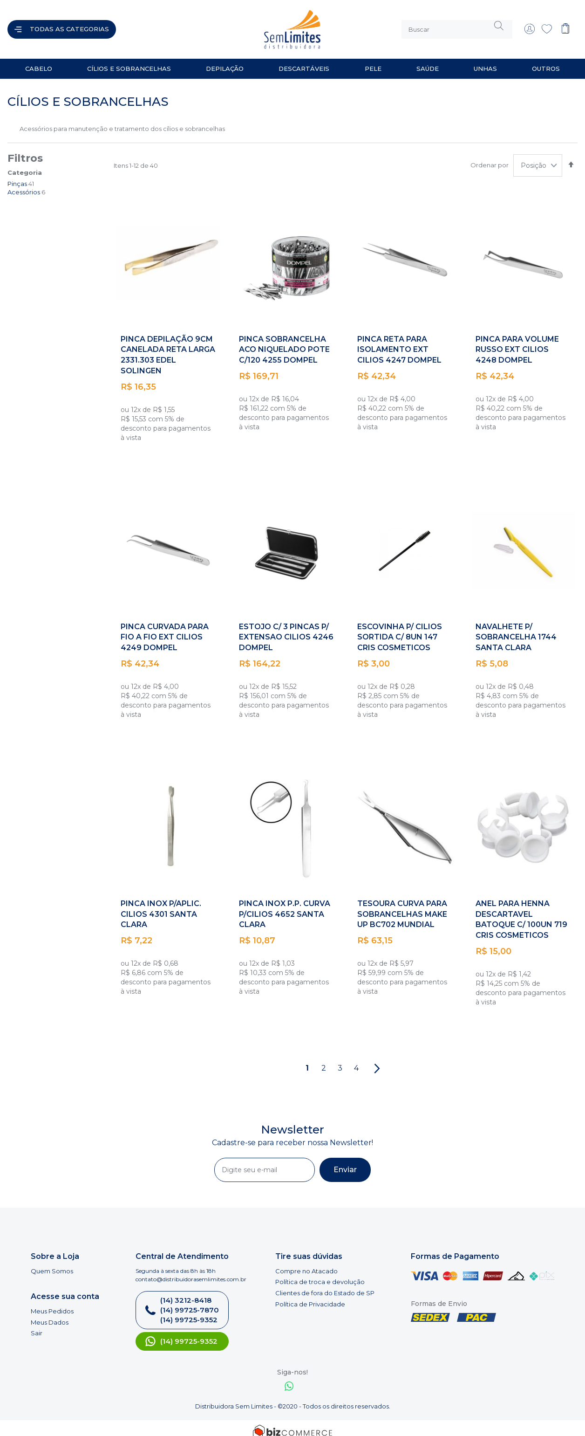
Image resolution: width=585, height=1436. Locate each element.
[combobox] (457, 25)
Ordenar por (489, 157)
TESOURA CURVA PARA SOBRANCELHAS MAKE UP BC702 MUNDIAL (402, 907)
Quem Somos (52, 1263)
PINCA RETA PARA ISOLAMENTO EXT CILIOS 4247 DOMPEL (399, 342)
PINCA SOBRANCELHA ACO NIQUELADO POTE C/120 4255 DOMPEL (284, 342)
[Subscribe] (345, 1162)
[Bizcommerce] (292, 1424)
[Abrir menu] (61, 25)
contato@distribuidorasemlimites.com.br (191, 1271)
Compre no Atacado (306, 1263)
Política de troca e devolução (320, 1274)
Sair (36, 1325)
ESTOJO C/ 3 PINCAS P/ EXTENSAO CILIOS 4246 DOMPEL (286, 630)
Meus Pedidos (52, 1303)
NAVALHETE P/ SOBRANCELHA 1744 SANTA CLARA (516, 630)
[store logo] (209, 25)
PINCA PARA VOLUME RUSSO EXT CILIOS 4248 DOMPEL (517, 342)
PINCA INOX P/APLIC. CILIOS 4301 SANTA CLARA (161, 907)
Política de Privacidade (310, 1296)
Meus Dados (49, 1315)
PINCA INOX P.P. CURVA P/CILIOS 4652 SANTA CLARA (284, 907)
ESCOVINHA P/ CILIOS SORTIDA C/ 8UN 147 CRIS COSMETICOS (399, 630)
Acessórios (23, 184)
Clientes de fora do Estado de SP (324, 1285)
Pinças (17, 176)
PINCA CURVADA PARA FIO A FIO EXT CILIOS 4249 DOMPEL (165, 630)
